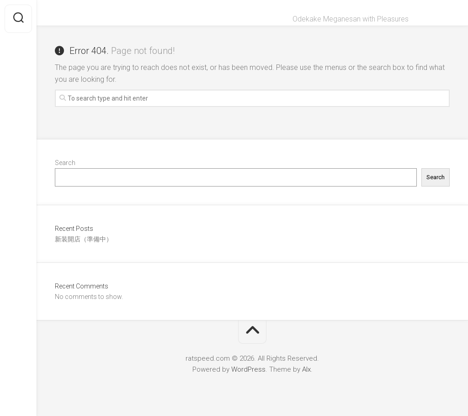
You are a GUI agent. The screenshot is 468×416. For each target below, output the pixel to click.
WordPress (248, 369)
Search (65, 162)
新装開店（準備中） (83, 239)
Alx (306, 369)
